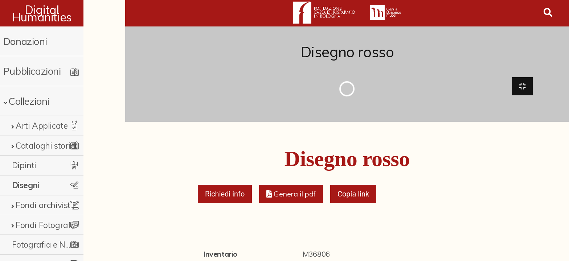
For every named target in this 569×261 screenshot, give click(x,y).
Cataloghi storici (46, 145)
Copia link (353, 196)
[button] (291, 196)
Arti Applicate (41, 125)
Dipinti (24, 165)
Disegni (25, 185)
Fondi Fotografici (47, 225)
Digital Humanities (62, 13)
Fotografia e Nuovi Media (59, 244)
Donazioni (25, 41)
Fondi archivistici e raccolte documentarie (64, 205)
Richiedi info (225, 196)
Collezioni (28, 101)
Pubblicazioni (32, 71)
